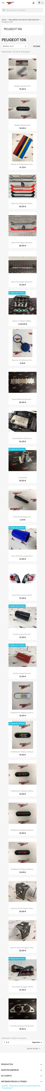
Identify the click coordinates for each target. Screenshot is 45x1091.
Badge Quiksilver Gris (22, 86)
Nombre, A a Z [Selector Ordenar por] (15, 46)
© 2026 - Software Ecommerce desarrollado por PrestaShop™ (21, 1087)
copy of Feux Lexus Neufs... (22, 595)
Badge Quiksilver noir (22, 125)
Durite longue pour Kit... (22, 634)
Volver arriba (34, 1048)
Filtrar (36, 46)
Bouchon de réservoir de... (22, 360)
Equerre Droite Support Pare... (22, 908)
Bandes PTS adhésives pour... (22, 164)
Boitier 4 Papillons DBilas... (22, 321)
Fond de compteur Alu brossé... (22, 1026)
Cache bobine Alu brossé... (22, 438)
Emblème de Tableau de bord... (22, 713)
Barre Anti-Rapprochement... (22, 282)
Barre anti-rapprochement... (22, 203)
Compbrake (22, 477)
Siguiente (37, 1042)
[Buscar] (22, 10)
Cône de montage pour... (22, 517)
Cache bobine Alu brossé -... (22, 399)
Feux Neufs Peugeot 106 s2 (22, 987)
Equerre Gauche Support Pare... (22, 948)
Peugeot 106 (13, 29)
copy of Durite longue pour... (22, 556)
